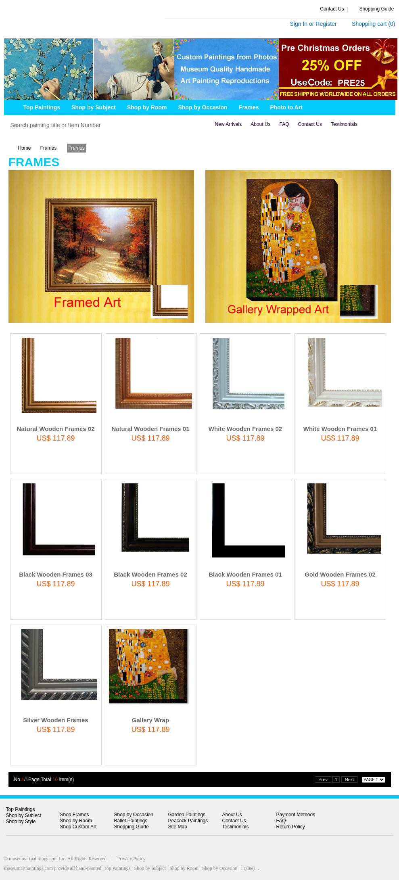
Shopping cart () (373, 24)
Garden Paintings (187, 814)
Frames (48, 148)
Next (349, 779)
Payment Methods (295, 814)
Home (24, 148)
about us (260, 124)
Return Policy (290, 827)
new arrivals (228, 124)
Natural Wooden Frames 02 (55, 428)
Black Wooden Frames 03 (55, 574)
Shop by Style (21, 821)
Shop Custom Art (78, 827)
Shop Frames (74, 814)
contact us (310, 124)
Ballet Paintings (131, 821)
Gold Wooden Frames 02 (340, 574)
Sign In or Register (313, 24)
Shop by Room (76, 821)
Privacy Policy (131, 858)
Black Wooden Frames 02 (150, 574)
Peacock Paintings (188, 821)
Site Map (177, 827)
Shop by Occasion (133, 814)
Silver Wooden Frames (55, 720)
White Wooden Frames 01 (340, 428)
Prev (323, 779)
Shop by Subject (23, 815)
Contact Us (332, 9)
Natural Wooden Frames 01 (150, 428)
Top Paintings (20, 809)
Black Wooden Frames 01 (245, 574)
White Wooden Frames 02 (245, 428)
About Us (232, 814)
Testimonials (344, 124)
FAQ (284, 124)
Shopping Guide (376, 9)
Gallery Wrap (150, 720)
